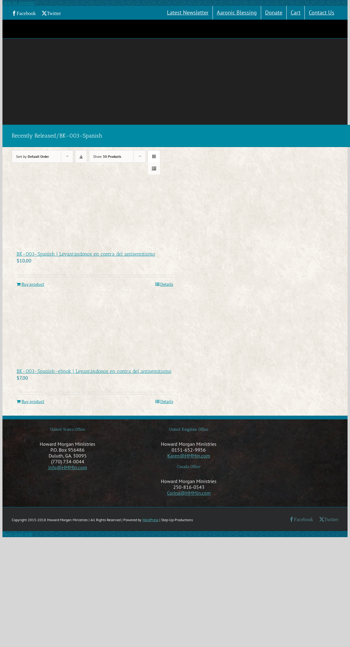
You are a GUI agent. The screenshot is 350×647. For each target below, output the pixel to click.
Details (166, 284)
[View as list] (154, 168)
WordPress (150, 519)
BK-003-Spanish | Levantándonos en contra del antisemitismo (86, 254)
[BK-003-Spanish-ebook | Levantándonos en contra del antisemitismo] (95, 330)
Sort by (32, 156)
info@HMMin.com (67, 467)
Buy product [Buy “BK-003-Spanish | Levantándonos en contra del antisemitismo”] (33, 284)
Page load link (17, 534)
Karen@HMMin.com (188, 456)
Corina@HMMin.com (189, 493)
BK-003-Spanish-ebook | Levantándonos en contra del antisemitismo (94, 371)
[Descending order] (81, 156)
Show (107, 156)
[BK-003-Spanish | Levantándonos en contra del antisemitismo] (95, 213)
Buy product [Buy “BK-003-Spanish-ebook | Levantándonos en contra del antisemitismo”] (33, 401)
